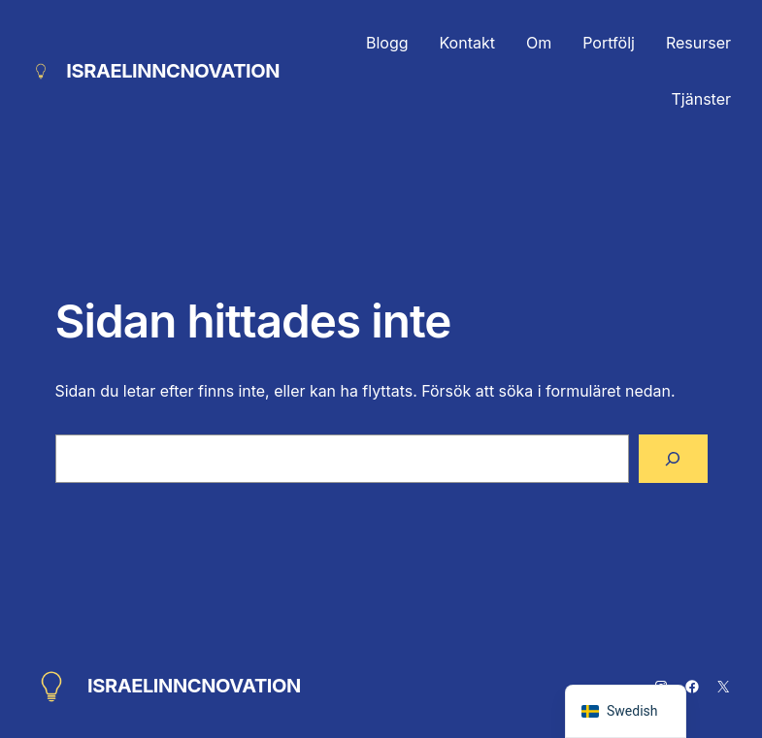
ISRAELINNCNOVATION (173, 70)
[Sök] (673, 458)
